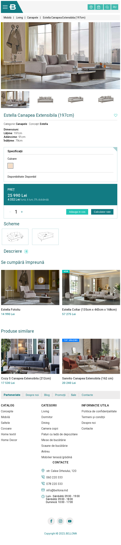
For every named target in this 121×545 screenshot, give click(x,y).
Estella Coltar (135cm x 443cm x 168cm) (89, 309)
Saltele (5, 423)
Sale (73, 395)
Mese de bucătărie (53, 440)
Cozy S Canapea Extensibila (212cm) (26, 378)
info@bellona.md (54, 490)
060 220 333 (52, 477)
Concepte (7, 411)
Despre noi (32, 395)
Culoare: (12, 158)
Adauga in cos (77, 211)
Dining (45, 423)
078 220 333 (52, 483)
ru (114, 7)
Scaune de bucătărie (54, 446)
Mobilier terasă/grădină (56, 457)
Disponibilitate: (22, 176)
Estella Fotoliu (10, 309)
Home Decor (9, 440)
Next (114, 289)
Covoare (6, 428)
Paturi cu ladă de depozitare (59, 434)
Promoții (60, 395)
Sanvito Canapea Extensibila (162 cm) (87, 378)
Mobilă (7, 17)
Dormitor (47, 417)
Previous (6, 289)
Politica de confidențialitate (99, 411)
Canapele (32, 17)
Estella (44, 123)
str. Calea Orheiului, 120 (58, 470)
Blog (47, 395)
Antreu (45, 451)
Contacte (87, 395)
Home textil (8, 434)
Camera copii (49, 428)
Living (19, 17)
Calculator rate (102, 211)
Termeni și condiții (93, 417)
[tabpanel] (15, 99)
